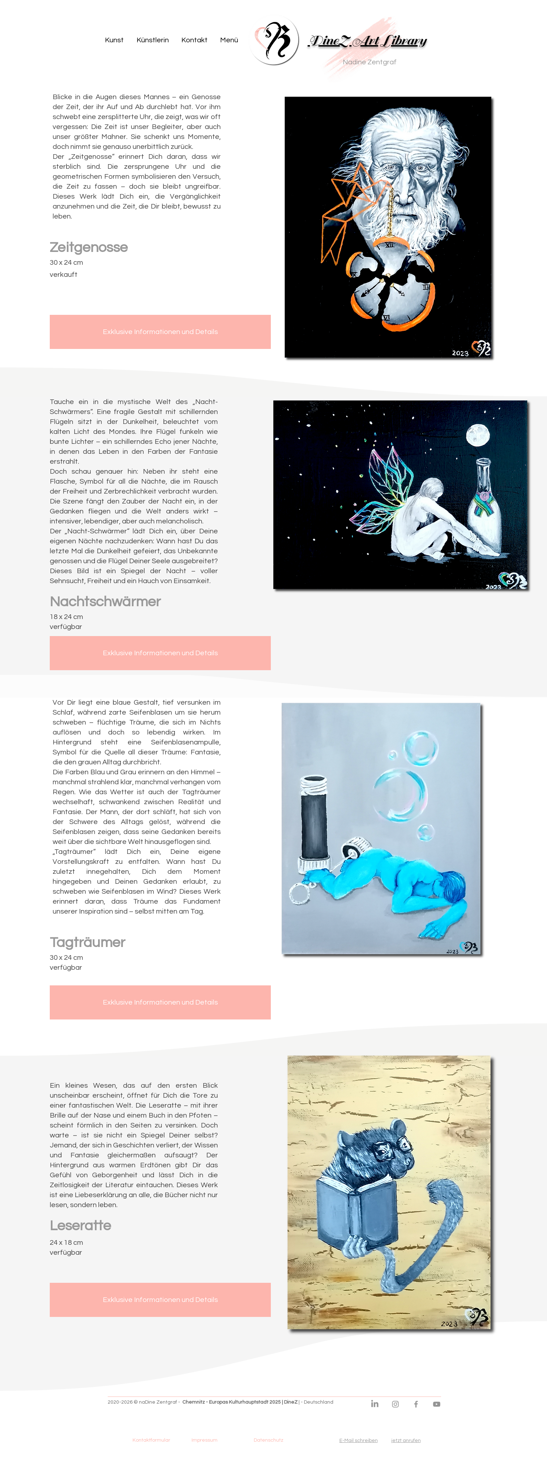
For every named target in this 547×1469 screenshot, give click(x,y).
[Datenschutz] (268, 1440)
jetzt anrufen (406, 1440)
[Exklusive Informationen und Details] (160, 332)
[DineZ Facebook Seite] (416, 1404)
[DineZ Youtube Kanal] (436, 1404)
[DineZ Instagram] (395, 1404)
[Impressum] (205, 1440)
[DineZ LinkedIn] (374, 1404)
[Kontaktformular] (151, 1440)
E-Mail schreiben (358, 1440)
